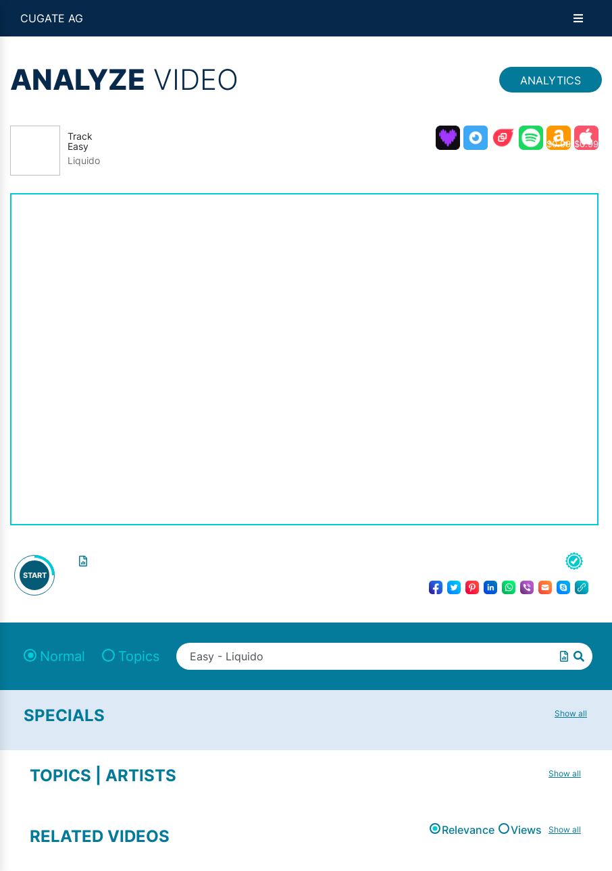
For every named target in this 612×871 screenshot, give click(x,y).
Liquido (84, 160)
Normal (62, 656)
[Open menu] (578, 18)
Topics (138, 656)
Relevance (468, 830)
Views (526, 830)
